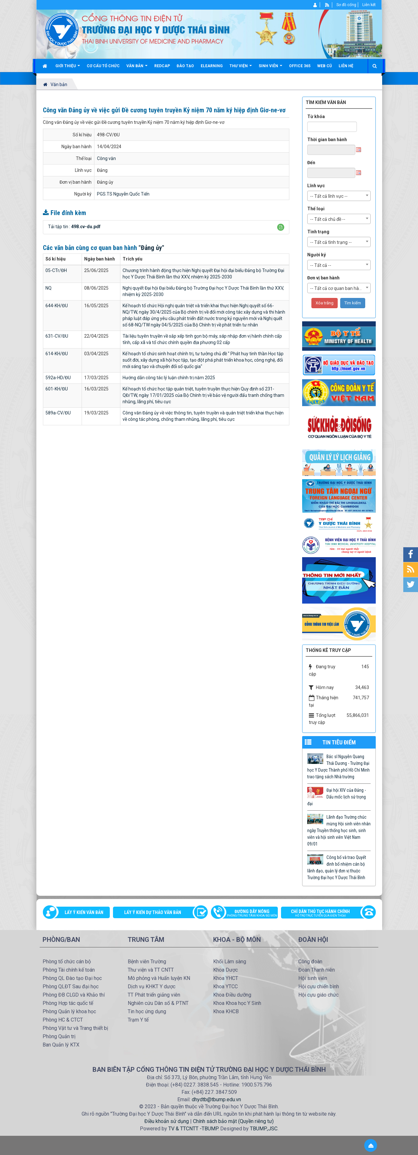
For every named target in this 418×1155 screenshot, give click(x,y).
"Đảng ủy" (151, 248)
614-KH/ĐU (56, 353)
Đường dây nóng (247, 913)
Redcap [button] (162, 66)
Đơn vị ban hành (323, 277)
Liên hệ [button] (346, 66)
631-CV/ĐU (56, 336)
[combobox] (339, 196)
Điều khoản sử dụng (166, 1121)
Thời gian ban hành (327, 139)
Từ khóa (316, 116)
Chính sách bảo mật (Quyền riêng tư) (233, 1121)
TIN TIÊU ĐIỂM (339, 742)
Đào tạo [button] (185, 66)
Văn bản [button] (137, 68)
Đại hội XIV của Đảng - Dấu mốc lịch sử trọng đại (336, 797)
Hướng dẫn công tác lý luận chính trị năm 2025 (169, 377)
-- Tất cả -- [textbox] (320, 265)
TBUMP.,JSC (263, 1129)
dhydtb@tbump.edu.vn (216, 1099)
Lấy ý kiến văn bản (84, 912)
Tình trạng (318, 231)
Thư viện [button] (240, 68)
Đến (311, 162)
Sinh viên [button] (270, 68)
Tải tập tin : (74, 226)
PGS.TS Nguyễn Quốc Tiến (123, 194)
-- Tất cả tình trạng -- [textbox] (331, 242)
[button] (280, 227)
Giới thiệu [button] (67, 68)
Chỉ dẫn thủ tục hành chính (325, 913)
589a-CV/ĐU (58, 412)
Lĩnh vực (316, 185)
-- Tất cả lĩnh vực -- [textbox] (329, 196)
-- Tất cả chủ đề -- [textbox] (327, 219)
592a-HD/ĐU (58, 377)
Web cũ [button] (324, 66)
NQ (48, 288)
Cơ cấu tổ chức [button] (103, 66)
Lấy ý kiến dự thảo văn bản (152, 912)
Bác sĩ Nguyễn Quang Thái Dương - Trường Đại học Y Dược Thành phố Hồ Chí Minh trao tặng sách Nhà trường (338, 766)
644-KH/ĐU (56, 305)
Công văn (106, 158)
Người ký (316, 254)
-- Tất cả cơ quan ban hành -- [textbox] (339, 288)
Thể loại (316, 208)
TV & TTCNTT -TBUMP (193, 1129)
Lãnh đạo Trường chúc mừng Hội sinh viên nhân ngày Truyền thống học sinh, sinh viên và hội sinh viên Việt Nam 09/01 (339, 830)
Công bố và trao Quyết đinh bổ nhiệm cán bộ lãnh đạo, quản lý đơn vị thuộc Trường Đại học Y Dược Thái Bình (336, 867)
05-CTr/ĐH (56, 270)
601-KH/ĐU (56, 388)
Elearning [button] (212, 66)
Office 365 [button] (299, 66)
